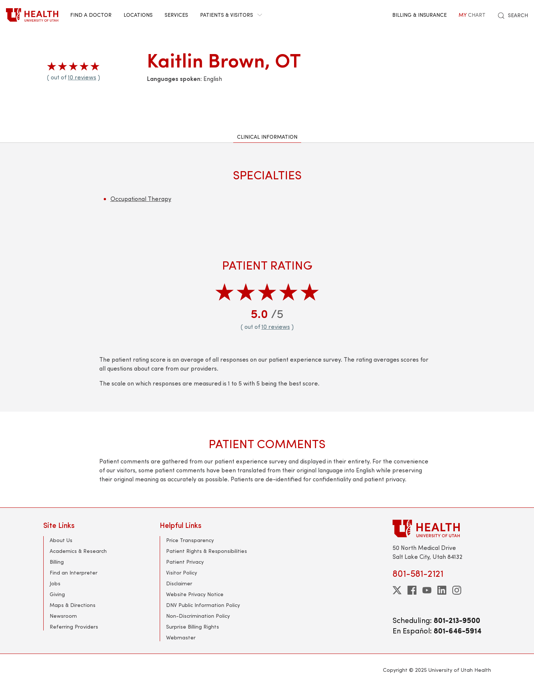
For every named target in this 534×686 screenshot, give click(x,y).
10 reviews (82, 77)
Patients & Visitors (231, 14)
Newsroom (63, 615)
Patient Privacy (185, 561)
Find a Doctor (91, 14)
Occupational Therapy (140, 198)
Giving (57, 594)
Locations (138, 14)
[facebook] (411, 590)
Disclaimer (179, 583)
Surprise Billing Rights (192, 626)
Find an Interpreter (73, 572)
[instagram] (456, 590)
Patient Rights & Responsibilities (206, 550)
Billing (57, 561)
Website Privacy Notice (195, 594)
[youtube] (426, 590)
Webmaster (181, 637)
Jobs (55, 583)
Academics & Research (78, 550)
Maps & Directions (73, 604)
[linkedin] (441, 590)
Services (176, 14)
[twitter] (397, 590)
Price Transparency (190, 540)
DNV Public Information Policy (203, 604)
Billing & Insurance (419, 14)
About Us (61, 540)
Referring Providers (74, 626)
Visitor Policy (181, 572)
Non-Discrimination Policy (198, 615)
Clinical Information (267, 136)
